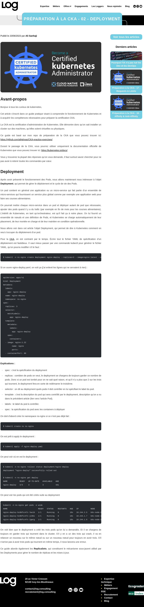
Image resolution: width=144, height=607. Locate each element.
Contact (108, 598)
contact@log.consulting (38, 589)
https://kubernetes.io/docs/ (54, 150)
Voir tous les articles (126, 36)
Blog (127, 6)
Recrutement (111, 594)
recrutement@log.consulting (40, 592)
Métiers (56, 6)
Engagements (81, 6)
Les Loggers (98, 6)
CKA (12, 239)
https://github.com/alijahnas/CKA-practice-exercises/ (26, 139)
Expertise (44, 6)
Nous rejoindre (114, 6)
